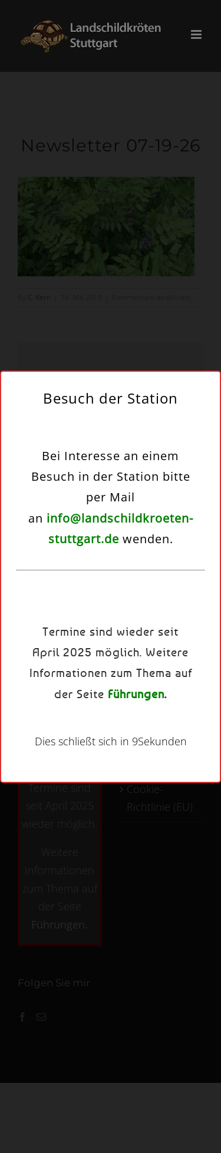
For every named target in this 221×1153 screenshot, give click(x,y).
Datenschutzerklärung (125, 700)
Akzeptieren (110, 605)
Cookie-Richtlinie (57, 700)
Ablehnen (110, 638)
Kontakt (179, 700)
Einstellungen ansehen (111, 670)
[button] (203, 451)
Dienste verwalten (107, 573)
